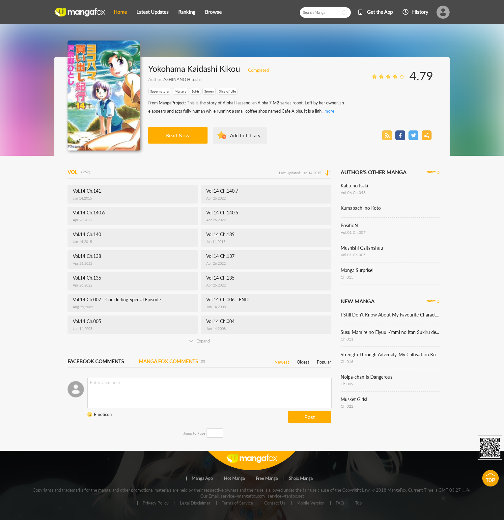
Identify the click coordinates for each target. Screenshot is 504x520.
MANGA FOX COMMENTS (172, 361)
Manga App (202, 478)
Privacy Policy (156, 503)
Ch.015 (347, 277)
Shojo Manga (301, 478)
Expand (199, 340)
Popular (324, 360)
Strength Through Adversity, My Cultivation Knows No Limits (390, 354)
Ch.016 (347, 361)
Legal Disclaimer (195, 503)
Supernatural (159, 91)
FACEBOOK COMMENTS (96, 361)
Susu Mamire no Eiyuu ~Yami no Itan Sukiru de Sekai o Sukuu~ (390, 332)
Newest (281, 360)
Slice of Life (227, 91)
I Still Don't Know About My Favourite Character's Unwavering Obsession (390, 314)
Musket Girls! (354, 399)
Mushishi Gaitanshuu (362, 248)
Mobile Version (310, 503)
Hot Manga (234, 478)
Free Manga (267, 478)
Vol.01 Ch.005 (353, 254)
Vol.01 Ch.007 (353, 232)
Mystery (180, 91)
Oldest (303, 360)
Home (120, 12)
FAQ (340, 503)
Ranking (186, 12)
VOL (80, 172)
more (329, 111)
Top (358, 503)
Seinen (209, 91)
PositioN (349, 225)
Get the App (380, 12)
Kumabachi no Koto (361, 208)
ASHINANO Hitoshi (182, 79)
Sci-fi (195, 91)
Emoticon (103, 414)
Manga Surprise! (357, 270)
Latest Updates (152, 12)
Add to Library (245, 135)
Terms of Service (237, 503)
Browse (213, 12)
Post (309, 417)
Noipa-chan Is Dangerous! (367, 377)
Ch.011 (347, 339)
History (420, 12)
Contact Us (274, 503)
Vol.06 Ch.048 (353, 192)
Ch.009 (347, 383)
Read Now (178, 135)
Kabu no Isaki (354, 185)
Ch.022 (347, 406)
